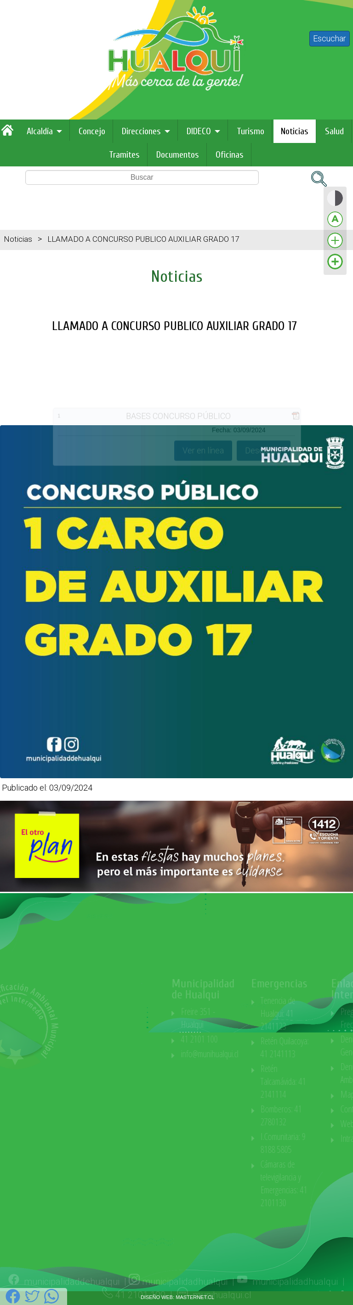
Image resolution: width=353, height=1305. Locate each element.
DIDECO (199, 131)
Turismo (250, 131)
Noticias (294, 131)
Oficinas (230, 154)
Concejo (92, 131)
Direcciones (141, 131)
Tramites (124, 154)
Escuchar (329, 38)
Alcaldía (40, 131)
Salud (334, 131)
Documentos (177, 154)
